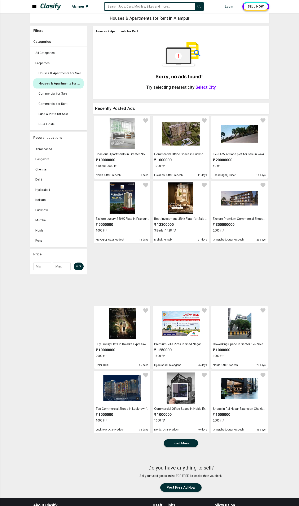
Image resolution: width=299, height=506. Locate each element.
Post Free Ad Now (181, 487)
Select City (205, 87)
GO (78, 266)
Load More (180, 443)
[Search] (199, 6)
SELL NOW (256, 6)
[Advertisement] (58, 339)
